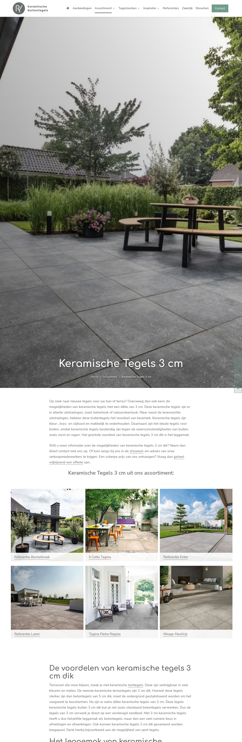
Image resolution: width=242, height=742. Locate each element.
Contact (220, 8)
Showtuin (202, 8)
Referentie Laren (27, 634)
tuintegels (135, 685)
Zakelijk (187, 8)
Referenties (171, 8)
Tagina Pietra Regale (105, 634)
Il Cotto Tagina (100, 557)
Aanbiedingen (82, 8)
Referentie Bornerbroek (32, 557)
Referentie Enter (175, 557)
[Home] (30, 8)
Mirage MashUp (175, 634)
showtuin (137, 451)
